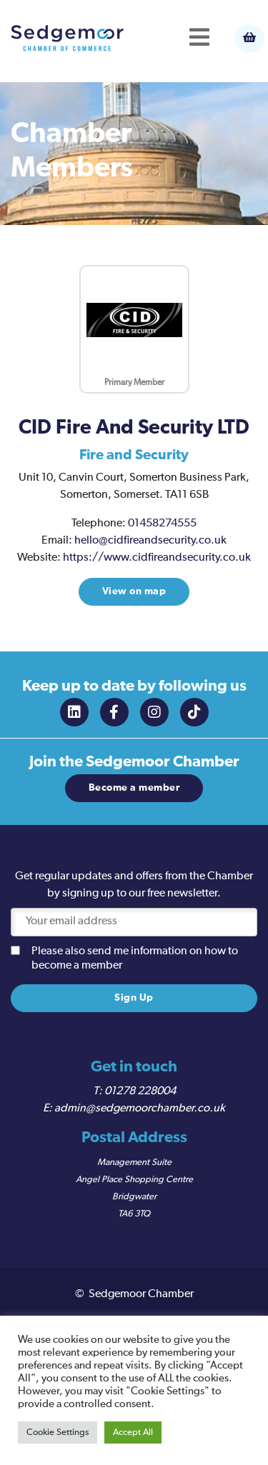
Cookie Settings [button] (57, 1432)
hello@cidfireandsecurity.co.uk (150, 540)
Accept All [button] (133, 1432)
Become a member (134, 788)
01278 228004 (140, 1091)
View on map (134, 591)
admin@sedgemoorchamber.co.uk (139, 1108)
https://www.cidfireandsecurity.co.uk (157, 558)
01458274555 (162, 523)
